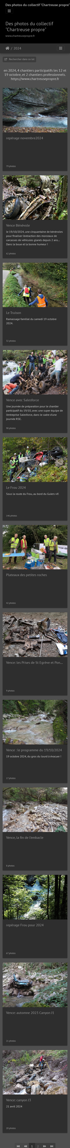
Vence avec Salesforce (22, 400)
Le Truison (13, 312)
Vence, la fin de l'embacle (24, 837)
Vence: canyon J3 (18, 1100)
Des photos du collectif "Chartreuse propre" (37, 5)
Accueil (7, 48)
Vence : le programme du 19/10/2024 (34, 750)
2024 (17, 48)
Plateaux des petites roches (26, 575)
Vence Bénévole (18, 225)
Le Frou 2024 (16, 487)
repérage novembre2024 (24, 138)
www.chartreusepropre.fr (20, 35)
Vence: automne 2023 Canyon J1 (30, 1012)
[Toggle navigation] (9, 11)
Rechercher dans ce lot (19, 59)
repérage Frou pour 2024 (25, 925)
